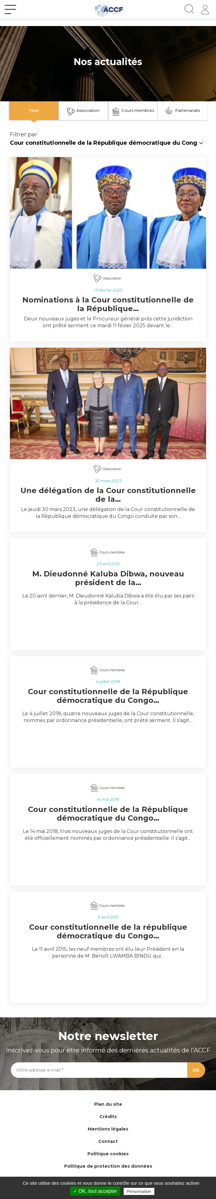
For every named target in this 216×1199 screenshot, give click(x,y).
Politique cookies (108, 1154)
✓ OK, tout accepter (95, 1191)
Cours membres (133, 112)
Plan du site (108, 1104)
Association (83, 112)
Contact (108, 1141)
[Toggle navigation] (10, 9)
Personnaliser (139, 1191)
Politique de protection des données (108, 1166)
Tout (33, 110)
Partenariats (182, 111)
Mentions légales (108, 1129)
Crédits (108, 1116)
